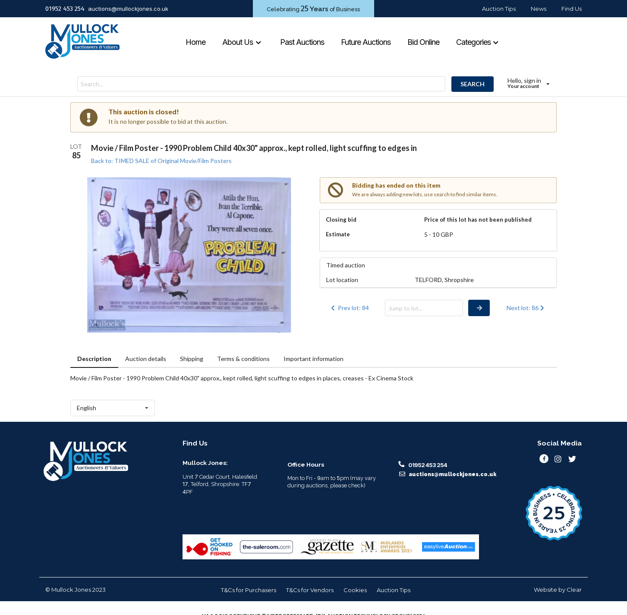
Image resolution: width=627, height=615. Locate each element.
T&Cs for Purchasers (248, 590)
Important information (313, 358)
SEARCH (472, 84)
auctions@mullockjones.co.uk (128, 8)
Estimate (338, 234)
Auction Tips (499, 8)
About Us (242, 42)
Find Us (571, 8)
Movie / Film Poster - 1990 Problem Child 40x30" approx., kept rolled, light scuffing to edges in (254, 148)
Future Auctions (366, 42)
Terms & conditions (243, 358)
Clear (574, 589)
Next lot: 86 (526, 307)
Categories (477, 42)
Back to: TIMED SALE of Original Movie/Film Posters (161, 160)
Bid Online (423, 42)
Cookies (355, 590)
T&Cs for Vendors (310, 590)
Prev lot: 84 (349, 307)
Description (94, 358)
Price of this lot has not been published (478, 219)
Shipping (191, 358)
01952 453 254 (65, 9)
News (538, 8)
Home (195, 42)
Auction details (145, 358)
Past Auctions (302, 42)
